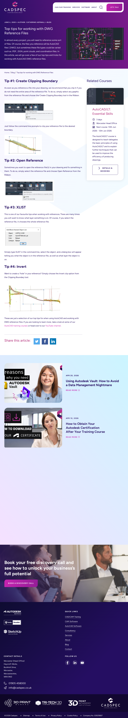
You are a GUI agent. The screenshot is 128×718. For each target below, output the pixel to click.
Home (6, 73)
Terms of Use (40, 716)
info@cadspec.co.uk (20, 687)
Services (76, 7)
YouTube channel (53, 326)
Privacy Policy (56, 716)
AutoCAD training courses (16, 326)
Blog (13, 73)
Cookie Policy (72, 716)
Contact (68, 649)
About (94, 7)
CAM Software (71, 621)
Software (86, 7)
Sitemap (26, 716)
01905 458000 (17, 683)
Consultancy (70, 631)
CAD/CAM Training (63, 7)
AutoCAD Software (73, 626)
